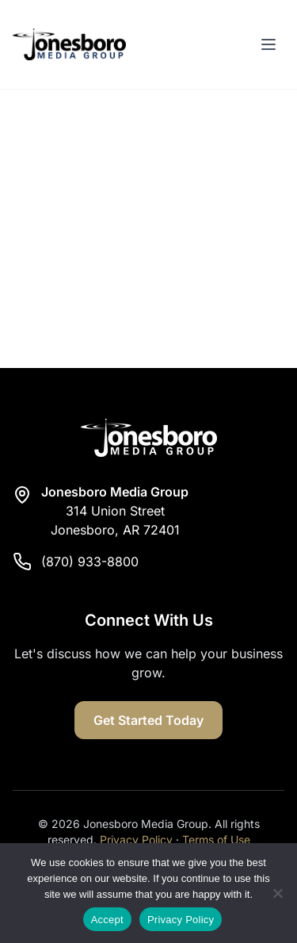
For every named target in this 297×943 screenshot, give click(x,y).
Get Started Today (148, 720)
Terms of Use (216, 839)
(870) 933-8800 (90, 561)
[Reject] (277, 893)
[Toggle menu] (268, 44)
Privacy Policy (136, 839)
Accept (107, 920)
